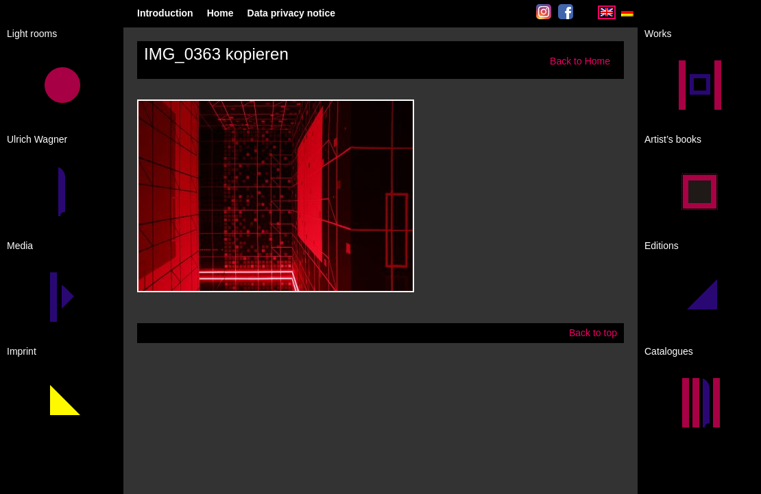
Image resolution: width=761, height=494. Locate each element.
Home (220, 13)
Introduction (165, 13)
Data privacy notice (291, 13)
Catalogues (668, 351)
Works (657, 33)
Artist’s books (672, 139)
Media (20, 245)
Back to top (593, 332)
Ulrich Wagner (37, 139)
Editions (661, 245)
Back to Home (580, 61)
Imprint (21, 351)
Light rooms (32, 33)
